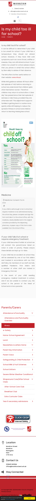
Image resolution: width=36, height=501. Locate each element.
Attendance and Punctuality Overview (16, 319)
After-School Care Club (14, 387)
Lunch (18, 340)
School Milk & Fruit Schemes (18, 364)
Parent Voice (18, 355)
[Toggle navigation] (15, 21)
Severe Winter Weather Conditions (18, 374)
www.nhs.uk (16, 77)
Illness (7, 325)
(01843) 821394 (18, 9)
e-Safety (18, 330)
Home (3, 37)
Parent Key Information (18, 350)
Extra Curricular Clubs (13, 396)
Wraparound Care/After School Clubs (18, 380)
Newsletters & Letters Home (18, 345)
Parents (10, 37)
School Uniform (18, 369)
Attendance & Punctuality (18, 313)
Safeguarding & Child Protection (18, 360)
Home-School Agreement (18, 335)
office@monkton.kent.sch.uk (18, 11)
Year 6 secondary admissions (18, 401)
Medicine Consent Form (13, 200)
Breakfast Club (11, 391)
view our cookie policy (10, 500)
